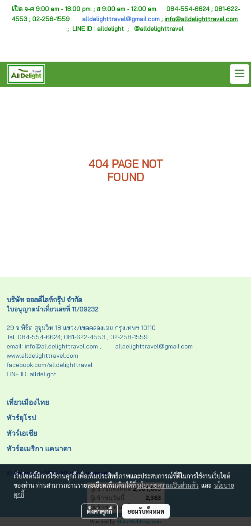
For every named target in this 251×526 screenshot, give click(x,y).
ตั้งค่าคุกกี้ (99, 511)
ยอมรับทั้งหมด (146, 511)
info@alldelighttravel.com (201, 19)
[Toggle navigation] (239, 74)
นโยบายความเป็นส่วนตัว (168, 485)
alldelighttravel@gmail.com (121, 19)
